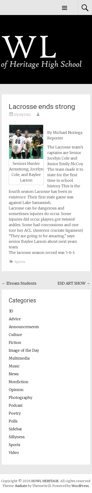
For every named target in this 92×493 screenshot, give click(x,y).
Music (14, 366)
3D (11, 311)
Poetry (15, 413)
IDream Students (19, 283)
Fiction (15, 342)
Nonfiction (18, 381)
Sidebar (15, 429)
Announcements (24, 326)
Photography (20, 397)
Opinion (16, 389)
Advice (15, 319)
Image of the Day (24, 350)
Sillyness (17, 436)
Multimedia (19, 358)
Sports (20, 262)
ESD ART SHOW (74, 283)
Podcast (16, 405)
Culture (15, 334)
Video (14, 452)
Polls (13, 421)
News (14, 374)
